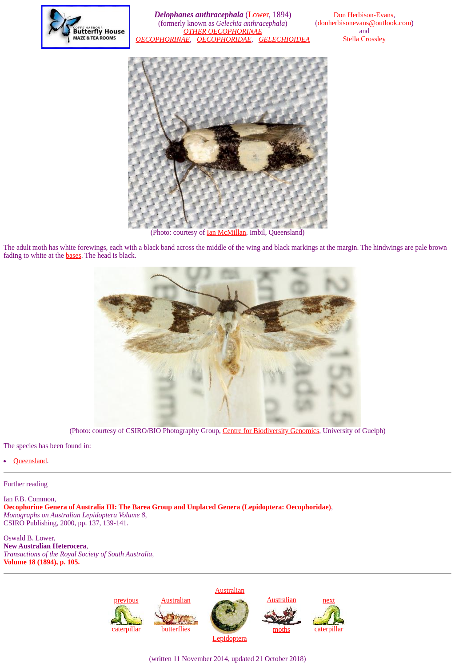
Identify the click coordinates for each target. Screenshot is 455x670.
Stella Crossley (364, 39)
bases (73, 255)
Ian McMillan (226, 232)
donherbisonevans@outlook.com (364, 23)
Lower (258, 14)
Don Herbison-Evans (364, 15)
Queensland (30, 461)
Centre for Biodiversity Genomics (271, 430)
